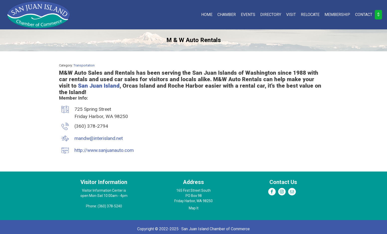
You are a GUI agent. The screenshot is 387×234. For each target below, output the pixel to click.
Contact (363, 14)
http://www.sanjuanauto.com (104, 150)
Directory (270, 14)
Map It (193, 208)
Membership (337, 14)
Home (206, 14)
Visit (291, 14)
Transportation (84, 65)
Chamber (226, 14)
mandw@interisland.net (98, 138)
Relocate (310, 14)
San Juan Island (99, 85)
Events (248, 14)
